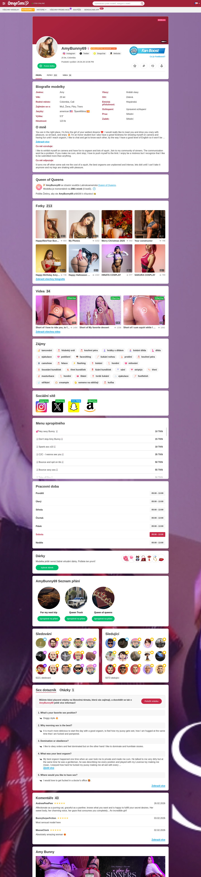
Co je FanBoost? (157, 56)
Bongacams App (92, 9)
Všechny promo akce (60, 9)
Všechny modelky (11, 10)
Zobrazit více (42, 142)
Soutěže (77, 10)
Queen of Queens (107, 185)
